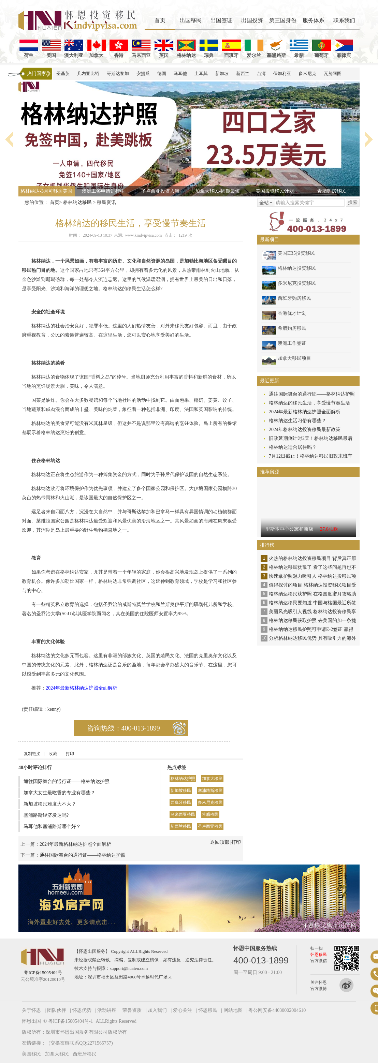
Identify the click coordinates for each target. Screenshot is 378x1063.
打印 (70, 753)
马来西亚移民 (183, 814)
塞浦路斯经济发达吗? (46, 815)
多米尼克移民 (210, 802)
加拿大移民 (212, 778)
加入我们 (157, 1010)
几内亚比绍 (88, 73)
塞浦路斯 (276, 49)
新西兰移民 (181, 826)
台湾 (261, 73)
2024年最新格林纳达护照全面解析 (81, 688)
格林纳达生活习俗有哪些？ (297, 420)
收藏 (53, 753)
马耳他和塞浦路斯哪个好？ (52, 826)
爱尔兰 (254, 49)
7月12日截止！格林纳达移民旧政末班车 (310, 456)
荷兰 (28, 49)
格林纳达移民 (77, 202)
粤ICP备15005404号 (43, 972)
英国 (164, 49)
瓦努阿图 (332, 73)
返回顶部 (219, 842)
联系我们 (344, 20)
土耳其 (201, 73)
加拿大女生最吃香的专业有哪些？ (59, 792)
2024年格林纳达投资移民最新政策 (304, 429)
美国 (51, 49)
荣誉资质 (132, 1010)
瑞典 (209, 49)
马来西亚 (141, 49)
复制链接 (32, 753)
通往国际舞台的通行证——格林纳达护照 (67, 781)
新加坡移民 (181, 790)
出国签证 (221, 20)
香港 (119, 49)
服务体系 (313, 20)
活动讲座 (106, 1010)
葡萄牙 (321, 49)
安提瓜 (143, 73)
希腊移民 (210, 814)
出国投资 (252, 20)
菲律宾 (344, 49)
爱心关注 (182, 1010)
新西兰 (242, 73)
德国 (161, 73)
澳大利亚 (73, 49)
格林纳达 (186, 49)
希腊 (299, 49)
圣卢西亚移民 (210, 826)
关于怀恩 (31, 1010)
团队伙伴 (56, 1010)
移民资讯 (106, 202)
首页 (160, 20)
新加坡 (222, 73)
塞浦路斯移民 (210, 790)
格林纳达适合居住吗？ (293, 447)
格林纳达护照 (183, 778)
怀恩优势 (81, 1010)
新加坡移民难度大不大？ (50, 804)
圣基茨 (63, 73)
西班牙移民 (181, 802)
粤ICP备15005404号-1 (70, 1021)
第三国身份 (282, 20)
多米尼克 (307, 73)
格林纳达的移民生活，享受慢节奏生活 (309, 402)
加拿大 (96, 49)
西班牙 (231, 49)
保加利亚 (282, 73)
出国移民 (191, 20)
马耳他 (180, 73)
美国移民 (31, 1054)
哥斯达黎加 (118, 73)
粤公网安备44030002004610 (277, 1010)
